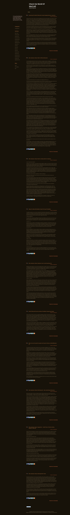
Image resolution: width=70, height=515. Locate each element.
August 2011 (17, 44)
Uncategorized (17, 28)
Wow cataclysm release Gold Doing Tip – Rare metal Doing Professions (42, 390)
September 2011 (17, 42)
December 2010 (17, 55)
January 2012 (17, 36)
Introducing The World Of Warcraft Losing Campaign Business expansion (42, 15)
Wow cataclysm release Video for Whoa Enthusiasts (38, 57)
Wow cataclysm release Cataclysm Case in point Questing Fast (40, 263)
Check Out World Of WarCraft (38, 511)
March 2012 (16, 33)
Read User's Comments (53, 50)
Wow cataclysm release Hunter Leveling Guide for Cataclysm (40, 158)
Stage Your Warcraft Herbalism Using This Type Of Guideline (40, 209)
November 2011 (17, 39)
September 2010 (17, 59)
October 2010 (17, 58)
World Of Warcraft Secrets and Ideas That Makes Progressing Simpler (41, 311)
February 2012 (17, 34)
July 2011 (16, 45)
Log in (16, 65)
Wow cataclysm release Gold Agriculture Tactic (37, 473)
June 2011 (16, 47)
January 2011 (17, 53)
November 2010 (17, 56)
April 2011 (16, 50)
